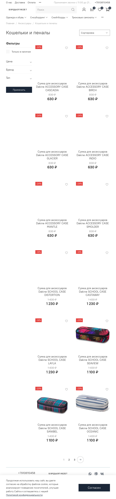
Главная (10, 23)
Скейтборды (60, 17)
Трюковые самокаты (84, 17)
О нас (9, 2)
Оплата (31, 2)
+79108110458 (102, 2)
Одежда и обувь (16, 17)
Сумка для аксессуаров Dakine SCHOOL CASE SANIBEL (52, 428)
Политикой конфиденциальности (24, 494)
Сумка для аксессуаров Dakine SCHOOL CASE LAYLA (52, 360)
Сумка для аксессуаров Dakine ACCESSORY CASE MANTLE (52, 223)
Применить (19, 89)
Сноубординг (39, 17)
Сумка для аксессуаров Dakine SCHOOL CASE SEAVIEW (92, 360)
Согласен (94, 487)
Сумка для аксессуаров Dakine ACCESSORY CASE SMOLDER (93, 223)
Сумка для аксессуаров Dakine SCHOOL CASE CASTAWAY (92, 291)
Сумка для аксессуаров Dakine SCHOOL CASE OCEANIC (92, 428)
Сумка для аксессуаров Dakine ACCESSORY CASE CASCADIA (52, 87)
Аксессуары (24, 23)
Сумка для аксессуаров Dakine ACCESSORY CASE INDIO (93, 155)
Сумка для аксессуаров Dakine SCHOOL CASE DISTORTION (52, 291)
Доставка (20, 2)
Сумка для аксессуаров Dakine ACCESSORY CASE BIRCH (93, 87)
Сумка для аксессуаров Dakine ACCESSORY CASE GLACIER (52, 155)
